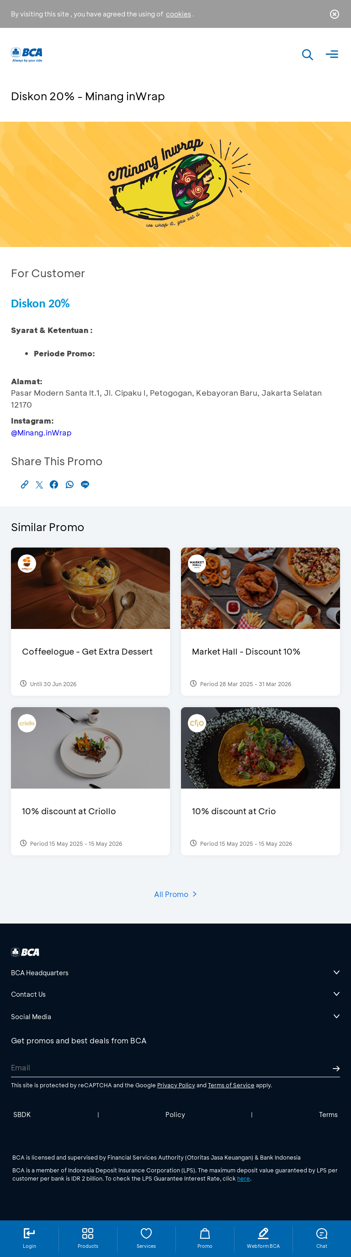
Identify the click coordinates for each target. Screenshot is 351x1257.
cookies (178, 14)
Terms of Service (231, 1085)
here (243, 1178)
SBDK (22, 1114)
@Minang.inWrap (41, 432)
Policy (175, 1114)
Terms (328, 1114)
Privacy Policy (176, 1085)
